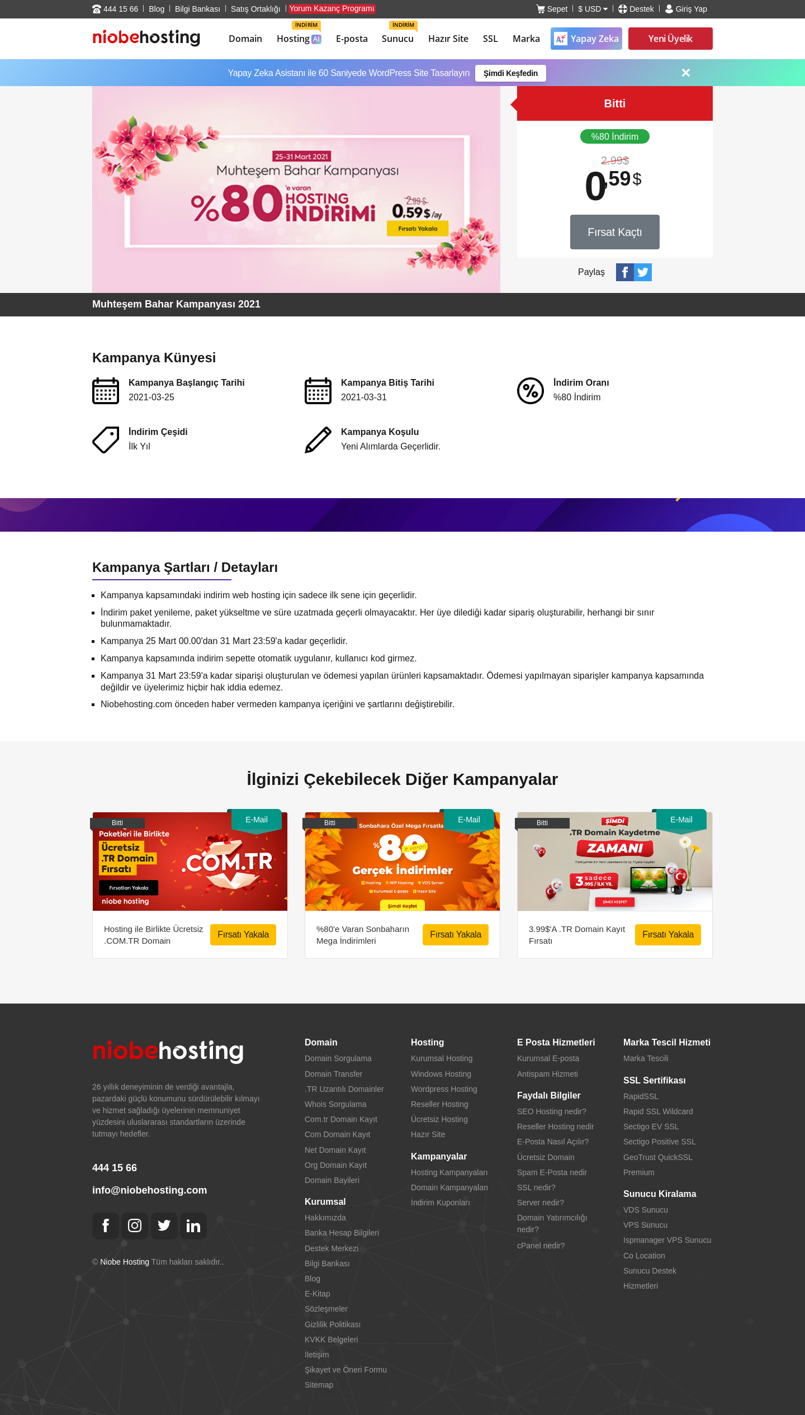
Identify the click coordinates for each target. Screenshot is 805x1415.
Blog (156, 8)
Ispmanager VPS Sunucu (667, 1240)
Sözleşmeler (326, 1308)
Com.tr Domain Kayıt (341, 1119)
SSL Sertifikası (654, 1080)
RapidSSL (641, 1096)
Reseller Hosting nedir (555, 1126)
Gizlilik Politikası (333, 1324)
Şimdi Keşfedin (511, 73)
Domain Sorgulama (338, 1058)
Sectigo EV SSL (651, 1126)
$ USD (593, 8)
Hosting (299, 33)
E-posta (352, 38)
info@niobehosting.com (149, 1190)
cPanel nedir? (541, 1245)
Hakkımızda (325, 1217)
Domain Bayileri (332, 1180)
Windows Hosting (441, 1073)
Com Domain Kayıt (337, 1134)
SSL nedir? (536, 1187)
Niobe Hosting (124, 1261)
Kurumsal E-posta (548, 1058)
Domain (245, 38)
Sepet (552, 8)
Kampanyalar (439, 1156)
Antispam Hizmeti (547, 1073)
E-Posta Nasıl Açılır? (553, 1141)
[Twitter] (164, 1226)
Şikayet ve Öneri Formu (346, 1369)
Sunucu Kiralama (660, 1194)
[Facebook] (105, 1226)
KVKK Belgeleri (331, 1339)
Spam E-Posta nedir (552, 1172)
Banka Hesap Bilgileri (342, 1232)
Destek (636, 8)
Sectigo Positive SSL (659, 1141)
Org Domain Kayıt (336, 1165)
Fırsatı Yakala (243, 934)
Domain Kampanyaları (450, 1187)
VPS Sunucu (645, 1224)
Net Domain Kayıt (335, 1150)
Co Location (644, 1255)
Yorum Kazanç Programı (332, 8)
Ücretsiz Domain (546, 1157)
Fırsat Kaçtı (615, 232)
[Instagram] (134, 1226)
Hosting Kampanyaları (449, 1172)
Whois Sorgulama (336, 1104)
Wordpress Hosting (444, 1089)
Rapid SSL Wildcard (658, 1111)
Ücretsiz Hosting (439, 1119)
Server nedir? (540, 1202)
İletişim (317, 1354)
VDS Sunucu (645, 1209)
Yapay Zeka (586, 38)
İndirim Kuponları (440, 1202)
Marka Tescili (646, 1058)
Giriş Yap (686, 8)
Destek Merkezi (331, 1248)
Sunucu (400, 33)
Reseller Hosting (439, 1104)
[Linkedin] (193, 1226)
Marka (526, 38)
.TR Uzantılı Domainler (344, 1089)
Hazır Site (448, 38)
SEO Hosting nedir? (551, 1111)
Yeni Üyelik (670, 38)
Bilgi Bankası (197, 8)
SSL (490, 38)
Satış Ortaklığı (256, 8)
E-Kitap (317, 1293)
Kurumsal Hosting (442, 1058)
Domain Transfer (333, 1073)
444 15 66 (115, 8)
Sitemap (319, 1384)
